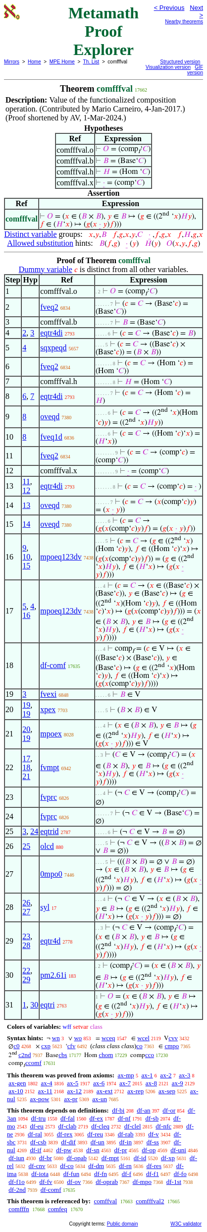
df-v (153, 1134)
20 (26, 729)
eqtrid (49, 831)
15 (26, 565)
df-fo (180, 1173)
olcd (47, 846)
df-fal (67, 1118)
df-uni (178, 1150)
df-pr (120, 1150)
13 (26, 505)
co (139, 1046)
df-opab (77, 1158)
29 (26, 979)
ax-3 (184, 1075)
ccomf (33, 1062)
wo (78, 1038)
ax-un (99, 1099)
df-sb (151, 1118)
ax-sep (166, 1091)
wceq (108, 1038)
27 (26, 911)
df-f (127, 1173)
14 (26, 524)
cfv (71, 1046)
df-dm (96, 1166)
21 (26, 776)
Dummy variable (45, 269)
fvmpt (49, 767)
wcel (143, 1038)
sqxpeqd (53, 347)
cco (149, 1055)
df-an (143, 1110)
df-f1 (152, 1173)
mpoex (51, 733)
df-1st (173, 1181)
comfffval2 (150, 1201)
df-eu (36, 1126)
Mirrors (11, 61)
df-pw (63, 1150)
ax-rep (135, 1091)
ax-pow (39, 1099)
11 (26, 481)
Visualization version (168, 67)
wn (56, 1038)
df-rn (125, 1166)
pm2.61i (53, 975)
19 (26, 705)
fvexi (48, 694)
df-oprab (107, 1181)
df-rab (126, 1134)
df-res (154, 1166)
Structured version (180, 61)
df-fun (71, 1173)
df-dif (68, 1142)
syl (45, 907)
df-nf (124, 1118)
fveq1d (51, 437)
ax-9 (177, 1083)
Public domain (122, 1224)
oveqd (49, 416)
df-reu (95, 1134)
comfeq (57, 1209)
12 (26, 490)
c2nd (24, 1055)
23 (26, 936)
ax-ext (104, 1091)
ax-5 (72, 1083)
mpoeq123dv (61, 557)
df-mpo (142, 1181)
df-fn (100, 1173)
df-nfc (163, 1126)
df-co (66, 1166)
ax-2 (165, 1075)
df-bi (118, 1110)
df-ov (74, 1181)
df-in (125, 1142)
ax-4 (46, 1083)
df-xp (168, 1158)
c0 (16, 1046)
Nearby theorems (184, 21)
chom (106, 1055)
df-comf (53, 665)
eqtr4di (51, 333)
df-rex (65, 1134)
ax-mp (126, 1075)
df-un (97, 1142)
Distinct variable (30, 234)
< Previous (169, 7)
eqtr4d (50, 941)
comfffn (18, 1209)
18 (26, 767)
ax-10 (15, 1091)
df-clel (132, 1126)
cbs (62, 1055)
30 (34, 1005)
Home (34, 61)
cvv (173, 1038)
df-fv (46, 1181)
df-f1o (16, 1181)
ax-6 (98, 1083)
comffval (105, 1201)
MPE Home (62, 61)
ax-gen (17, 1083)
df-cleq (100, 1126)
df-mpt (110, 1158)
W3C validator (186, 1224)
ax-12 (74, 1091)
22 (26, 970)
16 (26, 615)
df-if (35, 1150)
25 (26, 846)
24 (34, 831)
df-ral (35, 1134)
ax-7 (125, 1083)
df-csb (38, 1142)
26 (26, 902)
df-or (168, 1110)
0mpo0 (51, 874)
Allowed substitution (40, 243)
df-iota (40, 1173)
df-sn (93, 1150)
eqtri (47, 1005)
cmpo (171, 1046)
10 (26, 557)
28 (26, 945)
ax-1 (147, 1075)
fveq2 (49, 307)
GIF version (195, 69)
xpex (47, 709)
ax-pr (70, 1099)
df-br (45, 1158)
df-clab (67, 1126)
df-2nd (17, 1189)
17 (26, 758)
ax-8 (151, 1083)
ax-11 (45, 1091)
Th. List (91, 61)
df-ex (96, 1118)
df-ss (153, 1142)
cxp (46, 1046)
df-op (148, 1150)
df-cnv (36, 1166)
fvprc (48, 797)
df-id (140, 1158)
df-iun (16, 1158)
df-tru (38, 1118)
